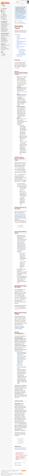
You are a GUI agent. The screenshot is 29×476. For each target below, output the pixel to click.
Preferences (4, 19)
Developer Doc (4, 47)
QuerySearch (3, 27)
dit (16, 451)
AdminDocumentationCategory (21, 447)
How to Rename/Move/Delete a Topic (21, 38)
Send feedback (20, 471)
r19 (24, 453)
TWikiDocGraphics (4, 28)
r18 (26, 453)
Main (2, 53)
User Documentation (5, 48)
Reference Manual (4, 34)
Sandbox (3, 54)
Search (3, 13)
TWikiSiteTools (4, 39)
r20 (21, 453)
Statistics (3, 18)
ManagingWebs (4, 38)
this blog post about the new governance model (20, 15)
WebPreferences (4, 41)
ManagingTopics (21, 22)
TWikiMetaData (23, 210)
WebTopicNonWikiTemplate (20, 214)
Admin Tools (3, 46)
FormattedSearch (4, 26)
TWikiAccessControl (18, 324)
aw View (23, 455)
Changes (3, 14)
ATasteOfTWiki (4, 22)
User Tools (3, 49)
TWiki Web (4, 8)
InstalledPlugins (4, 31)
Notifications (4, 15)
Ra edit (18, 456)
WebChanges (19, 354)
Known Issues (19, 55)
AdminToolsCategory (5, 35)
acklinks (18, 455)
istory (21, 452)
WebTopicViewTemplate (19, 213)
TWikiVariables (4, 25)
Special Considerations (21, 54)
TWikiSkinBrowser (4, 30)
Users (3, 9)
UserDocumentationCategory (20, 446)
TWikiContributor (23, 23)
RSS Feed (3, 17)
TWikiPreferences (4, 40)
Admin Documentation (5, 45)
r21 (19, 453)
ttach (19, 451)
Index (3, 12)
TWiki (16, 20)
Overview (18, 35)
